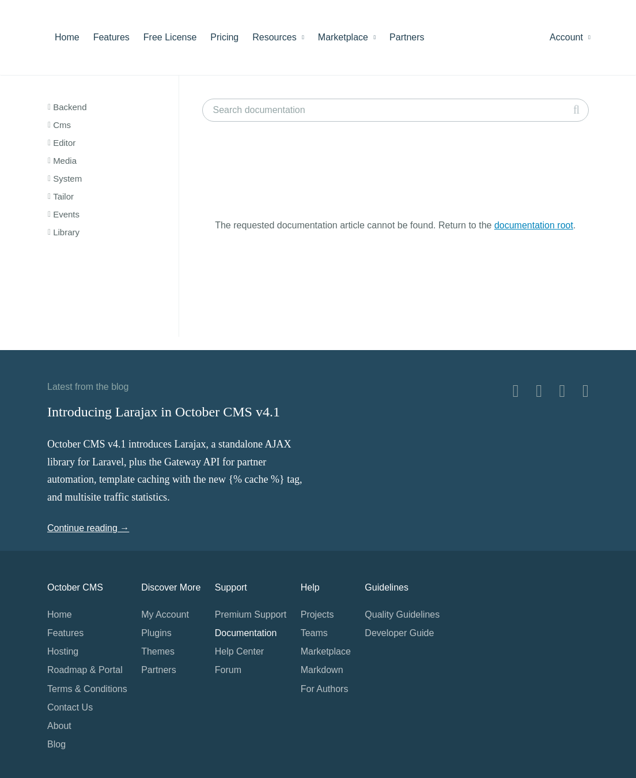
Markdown (322, 670)
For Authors (325, 689)
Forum (228, 670)
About (59, 726)
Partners (406, 37)
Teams (314, 633)
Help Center (239, 651)
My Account (165, 614)
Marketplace (347, 37)
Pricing (224, 37)
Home (67, 37)
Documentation (246, 633)
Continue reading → (88, 528)
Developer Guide (399, 633)
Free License (170, 37)
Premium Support (251, 614)
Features (111, 37)
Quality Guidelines (402, 614)
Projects (317, 614)
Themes (158, 651)
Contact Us (70, 707)
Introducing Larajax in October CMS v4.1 (163, 411)
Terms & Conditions (87, 689)
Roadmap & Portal (85, 670)
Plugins (156, 633)
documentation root (533, 225)
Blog (56, 744)
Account (570, 37)
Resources (278, 37)
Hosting (62, 651)
